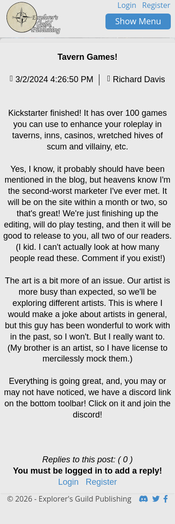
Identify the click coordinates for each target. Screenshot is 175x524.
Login (127, 5)
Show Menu (138, 21)
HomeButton (34, 18)
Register (156, 5)
